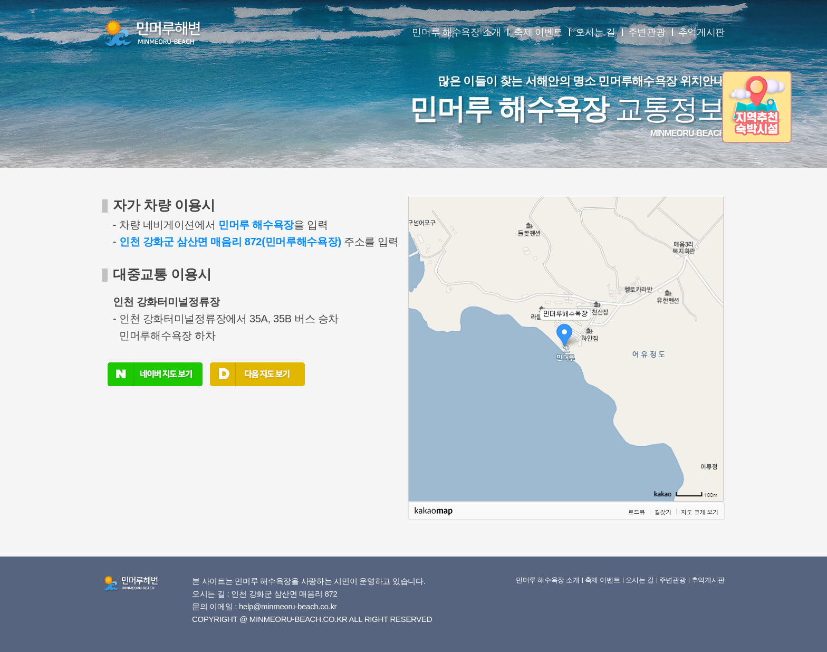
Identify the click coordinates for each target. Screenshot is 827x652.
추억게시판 (701, 32)
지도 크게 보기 (699, 511)
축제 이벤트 (538, 32)
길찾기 (663, 511)
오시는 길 (595, 32)
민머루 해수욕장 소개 (456, 32)
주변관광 (647, 32)
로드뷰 (636, 511)
